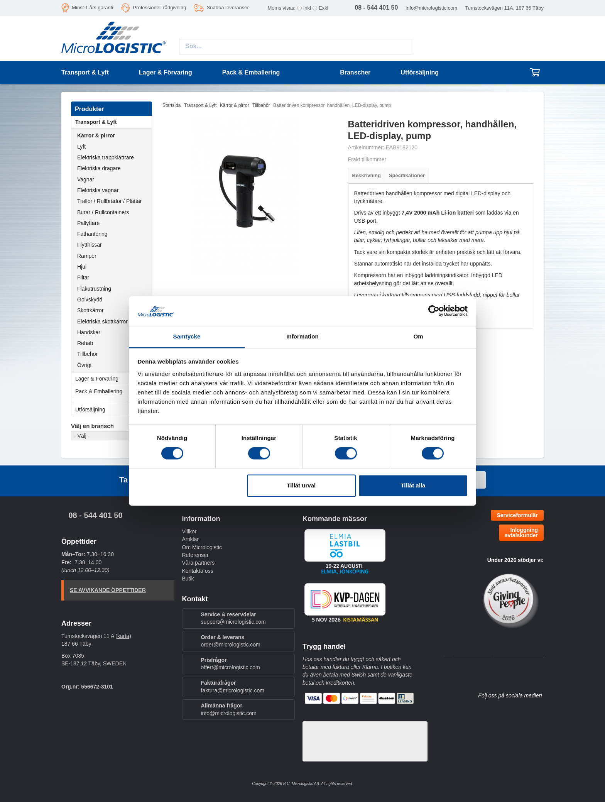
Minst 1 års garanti (92, 7)
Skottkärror (90, 310)
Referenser (195, 555)
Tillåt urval (301, 485)
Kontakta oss (197, 571)
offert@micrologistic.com (230, 667)
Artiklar (190, 539)
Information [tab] (302, 336)
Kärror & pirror (96, 135)
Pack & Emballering (113, 391)
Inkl (307, 8)
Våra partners (198, 563)
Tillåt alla (413, 485)
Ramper (86, 256)
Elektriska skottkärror (102, 321)
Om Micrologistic (202, 547)
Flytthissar (89, 245)
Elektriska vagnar (97, 190)
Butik (188, 578)
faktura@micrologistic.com (232, 690)
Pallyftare (88, 223)
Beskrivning (366, 175)
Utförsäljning (420, 72)
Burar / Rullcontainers (103, 212)
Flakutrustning (94, 289)
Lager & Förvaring (113, 379)
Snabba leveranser (228, 7)
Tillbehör (87, 354)
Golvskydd (89, 299)
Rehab (85, 343)
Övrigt (84, 365)
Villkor (189, 531)
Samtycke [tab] (187, 336)
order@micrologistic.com (230, 644)
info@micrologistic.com (431, 8)
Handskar (88, 332)
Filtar (83, 277)
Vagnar (85, 179)
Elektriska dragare (99, 168)
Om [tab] (418, 336)
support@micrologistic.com (233, 622)
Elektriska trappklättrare (105, 157)
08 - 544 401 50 (95, 515)
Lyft (81, 147)
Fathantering (92, 234)
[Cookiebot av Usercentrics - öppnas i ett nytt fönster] (434, 311)
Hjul (81, 267)
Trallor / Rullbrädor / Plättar (109, 201)
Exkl (323, 8)
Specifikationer (407, 175)
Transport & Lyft (113, 122)
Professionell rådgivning (159, 7)
